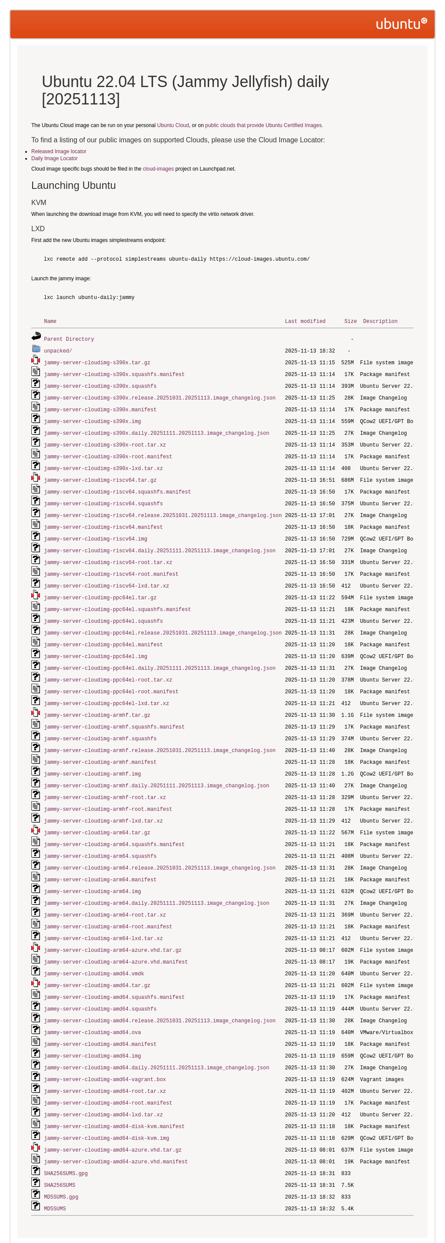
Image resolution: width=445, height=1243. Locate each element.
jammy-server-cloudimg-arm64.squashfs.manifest (114, 825)
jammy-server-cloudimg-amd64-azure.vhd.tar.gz (113, 1119)
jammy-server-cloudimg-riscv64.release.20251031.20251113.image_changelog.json (163, 508)
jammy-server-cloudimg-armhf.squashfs (100, 723)
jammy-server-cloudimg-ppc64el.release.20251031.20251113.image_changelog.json (163, 621)
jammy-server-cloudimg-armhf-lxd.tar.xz (103, 802)
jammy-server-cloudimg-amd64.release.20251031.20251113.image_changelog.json (160, 994)
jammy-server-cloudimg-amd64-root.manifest (108, 1074)
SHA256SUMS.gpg (66, 1142)
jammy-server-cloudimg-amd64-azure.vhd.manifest (116, 1130)
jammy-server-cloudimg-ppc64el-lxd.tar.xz (106, 689)
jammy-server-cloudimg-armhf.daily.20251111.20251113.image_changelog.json (156, 768)
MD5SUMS (55, 1175)
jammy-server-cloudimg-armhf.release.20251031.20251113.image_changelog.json (160, 734)
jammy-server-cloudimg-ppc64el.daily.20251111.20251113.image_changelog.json (160, 655)
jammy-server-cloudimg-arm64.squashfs (100, 836)
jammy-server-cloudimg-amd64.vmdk (94, 949)
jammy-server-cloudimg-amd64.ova (92, 1006)
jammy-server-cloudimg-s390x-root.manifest (108, 451)
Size (350, 321)
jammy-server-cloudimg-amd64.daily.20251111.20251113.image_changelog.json (156, 1040)
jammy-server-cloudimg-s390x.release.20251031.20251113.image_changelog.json (160, 395)
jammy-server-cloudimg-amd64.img (92, 1028)
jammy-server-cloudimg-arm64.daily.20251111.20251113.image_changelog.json (156, 881)
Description (380, 321)
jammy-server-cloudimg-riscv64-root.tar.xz (108, 553)
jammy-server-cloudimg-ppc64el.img (95, 644)
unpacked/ (58, 349)
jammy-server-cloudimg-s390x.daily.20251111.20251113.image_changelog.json (156, 429)
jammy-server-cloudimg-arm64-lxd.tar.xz (103, 915)
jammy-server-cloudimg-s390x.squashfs (100, 383)
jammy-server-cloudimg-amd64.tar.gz (97, 960)
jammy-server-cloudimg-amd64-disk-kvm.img (106, 1108)
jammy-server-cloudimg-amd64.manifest (100, 1017)
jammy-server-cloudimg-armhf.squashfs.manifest (114, 712)
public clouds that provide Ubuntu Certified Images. (264, 125)
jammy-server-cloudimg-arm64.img (92, 870)
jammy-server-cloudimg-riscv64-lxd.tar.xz (106, 576)
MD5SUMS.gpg (61, 1164)
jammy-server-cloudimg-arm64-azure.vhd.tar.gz (113, 927)
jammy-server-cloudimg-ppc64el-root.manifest (111, 678)
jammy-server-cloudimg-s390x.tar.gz (97, 361)
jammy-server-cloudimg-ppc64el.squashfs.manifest (117, 598)
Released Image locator (58, 151)
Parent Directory (69, 338)
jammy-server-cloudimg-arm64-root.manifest (108, 904)
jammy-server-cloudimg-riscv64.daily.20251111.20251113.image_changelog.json (160, 542)
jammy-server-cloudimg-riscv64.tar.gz (100, 474)
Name (50, 321)
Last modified (305, 321)
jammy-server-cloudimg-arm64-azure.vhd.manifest (116, 938)
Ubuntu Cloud (173, 125)
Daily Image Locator (54, 158)
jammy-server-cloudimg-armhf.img (92, 757)
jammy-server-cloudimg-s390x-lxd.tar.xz (103, 463)
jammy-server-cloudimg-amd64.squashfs (100, 983)
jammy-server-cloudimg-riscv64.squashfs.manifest (117, 485)
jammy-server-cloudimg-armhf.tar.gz (97, 700)
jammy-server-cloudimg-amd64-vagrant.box (105, 1051)
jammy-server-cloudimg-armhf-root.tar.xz (105, 779)
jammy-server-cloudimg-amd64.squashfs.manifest (114, 972)
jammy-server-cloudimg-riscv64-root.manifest (111, 564)
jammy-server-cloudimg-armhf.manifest (100, 745)
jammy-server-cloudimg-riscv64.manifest (103, 519)
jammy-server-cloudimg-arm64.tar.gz (97, 813)
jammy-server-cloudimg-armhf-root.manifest (108, 791)
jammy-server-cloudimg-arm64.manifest (100, 859)
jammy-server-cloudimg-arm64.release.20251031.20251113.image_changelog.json (160, 847)
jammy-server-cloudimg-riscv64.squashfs (103, 497)
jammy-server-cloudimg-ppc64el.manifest (103, 632)
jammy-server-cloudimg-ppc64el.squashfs (103, 610)
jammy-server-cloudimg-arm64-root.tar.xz (105, 893)
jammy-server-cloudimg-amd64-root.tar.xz (105, 1062)
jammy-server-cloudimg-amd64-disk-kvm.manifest (114, 1096)
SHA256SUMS (59, 1153)
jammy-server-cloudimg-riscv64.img (95, 530)
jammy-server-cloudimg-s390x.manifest (100, 406)
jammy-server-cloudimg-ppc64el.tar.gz (100, 587)
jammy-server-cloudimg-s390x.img (92, 417)
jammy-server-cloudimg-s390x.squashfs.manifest (114, 372)
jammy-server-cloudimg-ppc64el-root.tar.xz (108, 666)
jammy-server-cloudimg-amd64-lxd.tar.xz (103, 1085)
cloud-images (158, 169)
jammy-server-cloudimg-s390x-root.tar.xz (105, 440)
